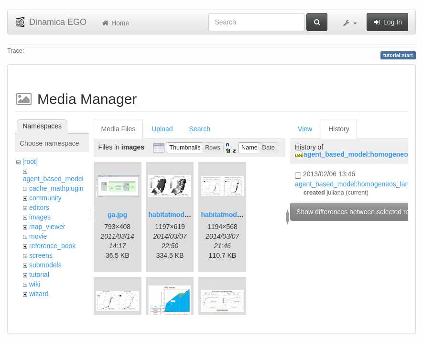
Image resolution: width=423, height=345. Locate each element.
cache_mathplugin (56, 188)
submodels (45, 265)
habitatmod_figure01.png (188, 214)
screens (41, 255)
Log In (387, 22)
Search (199, 129)
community (45, 198)
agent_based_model (53, 179)
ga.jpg (117, 214)
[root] (30, 161)
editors (39, 207)
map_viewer (47, 226)
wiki (34, 284)
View (305, 129)
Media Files (118, 129)
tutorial (39, 274)
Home (115, 23)
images (40, 217)
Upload (162, 129)
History (338, 129)
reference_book (52, 246)
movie (38, 236)
